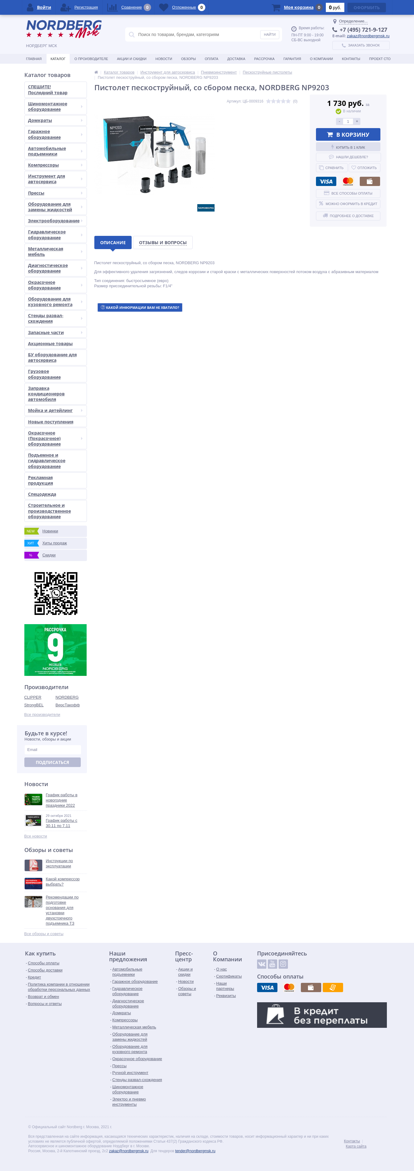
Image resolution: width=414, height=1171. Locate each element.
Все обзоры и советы (44, 933)
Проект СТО (380, 59)
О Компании (321, 59)
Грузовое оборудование (44, 374)
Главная (34, 59)
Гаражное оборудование (55, 134)
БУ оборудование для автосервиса (52, 357)
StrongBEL (34, 705)
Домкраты (55, 120)
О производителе (91, 59)
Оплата (211, 59)
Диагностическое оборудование (55, 268)
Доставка (236, 59)
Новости (163, 59)
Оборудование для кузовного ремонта (55, 301)
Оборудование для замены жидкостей (55, 206)
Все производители (42, 714)
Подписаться (52, 762)
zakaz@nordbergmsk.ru (368, 36)
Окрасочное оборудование (55, 285)
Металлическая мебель (55, 251)
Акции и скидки (132, 59)
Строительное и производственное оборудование (49, 510)
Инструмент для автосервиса (55, 178)
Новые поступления (50, 422)
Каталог (58, 59)
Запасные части (55, 332)
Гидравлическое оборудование (55, 234)
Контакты (351, 59)
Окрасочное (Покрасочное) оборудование (55, 438)
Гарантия (292, 59)
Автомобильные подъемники (55, 151)
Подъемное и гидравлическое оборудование (46, 460)
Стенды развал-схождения (55, 318)
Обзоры (188, 59)
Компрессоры (55, 165)
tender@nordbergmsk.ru (195, 1151)
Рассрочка (264, 59)
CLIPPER (33, 697)
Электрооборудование (55, 221)
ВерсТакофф (67, 705)
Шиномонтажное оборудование (55, 106)
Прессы (55, 193)
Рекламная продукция (40, 480)
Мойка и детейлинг (55, 410)
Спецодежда (42, 494)
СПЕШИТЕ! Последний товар (48, 89)
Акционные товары (50, 343)
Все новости (35, 836)
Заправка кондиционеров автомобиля (46, 393)
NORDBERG (67, 697)
